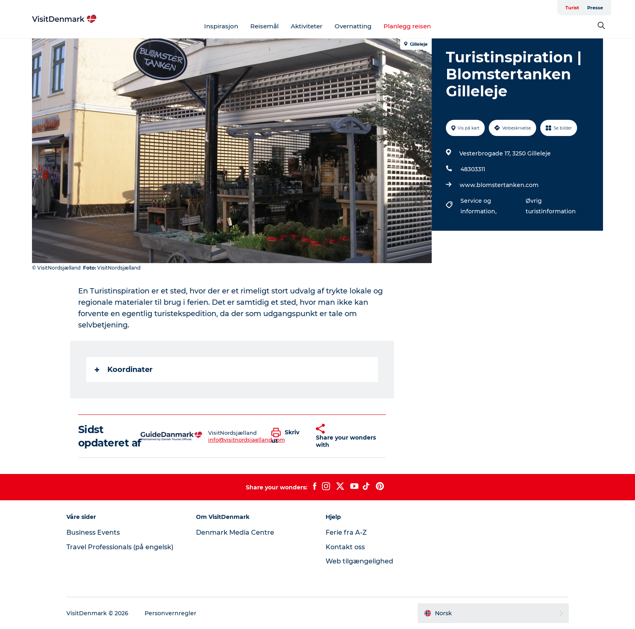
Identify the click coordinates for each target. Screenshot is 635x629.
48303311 (472, 169)
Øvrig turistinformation (551, 206)
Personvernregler (170, 613)
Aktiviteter (306, 26)
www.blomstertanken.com (499, 185)
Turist (572, 8)
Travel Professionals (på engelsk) (119, 547)
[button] (287, 436)
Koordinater (124, 369)
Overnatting (353, 26)
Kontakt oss (345, 547)
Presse (595, 8)
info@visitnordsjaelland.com (246, 439)
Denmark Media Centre (235, 532)
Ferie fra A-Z (346, 532)
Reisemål (264, 26)
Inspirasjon (221, 26)
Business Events (93, 532)
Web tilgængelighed (359, 561)
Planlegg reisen (407, 26)
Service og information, (479, 206)
